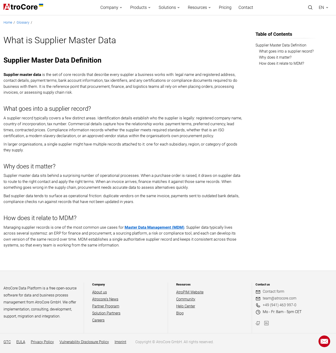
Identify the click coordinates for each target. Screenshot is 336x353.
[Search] (310, 7)
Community (185, 299)
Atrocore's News (105, 299)
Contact (245, 7)
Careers (98, 320)
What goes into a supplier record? (286, 51)
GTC (7, 342)
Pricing (225, 7)
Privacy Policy (42, 342)
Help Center (185, 306)
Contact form (273, 291)
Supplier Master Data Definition (281, 45)
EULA (20, 342)
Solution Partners (106, 313)
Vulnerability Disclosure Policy (84, 342)
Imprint (120, 342)
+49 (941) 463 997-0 (279, 305)
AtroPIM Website (189, 292)
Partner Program (105, 306)
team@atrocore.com (279, 298)
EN (321, 7)
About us (99, 292)
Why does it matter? (275, 57)
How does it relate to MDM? (281, 63)
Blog (180, 313)
